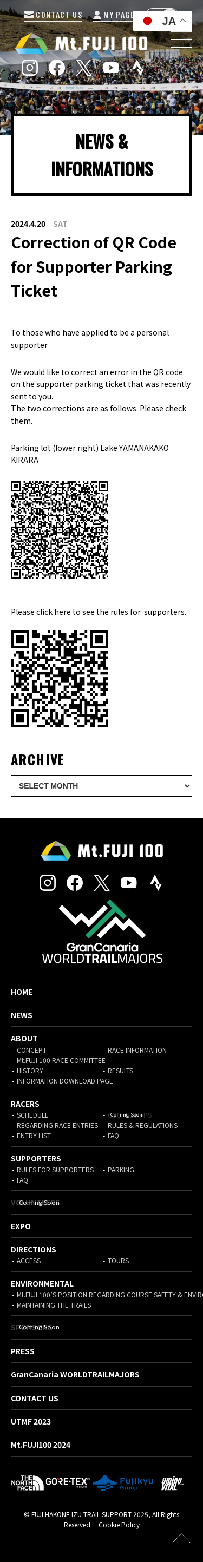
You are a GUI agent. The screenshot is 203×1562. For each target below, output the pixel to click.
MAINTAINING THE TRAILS (54, 1304)
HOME (21, 991)
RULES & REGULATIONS (143, 1125)
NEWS (21, 1014)
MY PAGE (113, 14)
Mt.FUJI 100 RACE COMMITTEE (61, 1060)
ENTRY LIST (34, 1135)
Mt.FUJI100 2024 (40, 1444)
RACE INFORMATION (137, 1049)
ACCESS (29, 1260)
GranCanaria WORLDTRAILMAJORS (75, 1374)
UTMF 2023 (31, 1421)
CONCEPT (32, 1049)
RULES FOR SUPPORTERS (55, 1169)
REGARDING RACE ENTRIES (57, 1125)
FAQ (113, 1135)
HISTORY (30, 1070)
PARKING (121, 1169)
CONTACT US (53, 14)
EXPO (21, 1225)
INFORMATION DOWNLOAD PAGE (65, 1080)
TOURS (118, 1260)
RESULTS (120, 1070)
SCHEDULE (33, 1114)
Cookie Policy (119, 1524)
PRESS (23, 1351)
